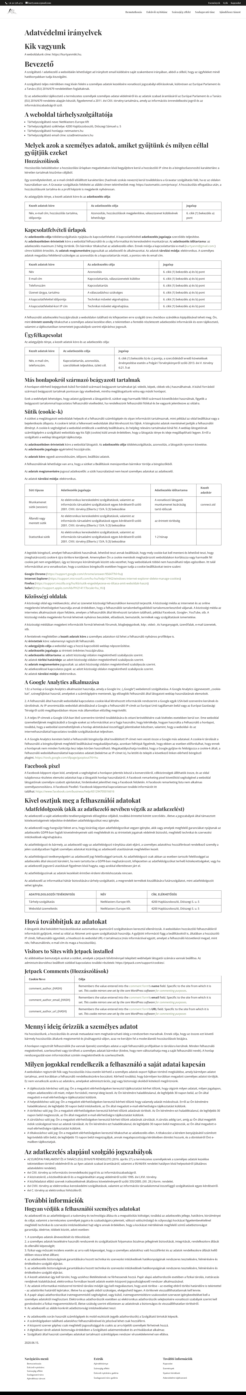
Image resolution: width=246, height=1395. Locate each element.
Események (214, 3)
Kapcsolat (236, 3)
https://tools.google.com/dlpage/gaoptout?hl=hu (66, 757)
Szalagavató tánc (205, 12)
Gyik (225, 3)
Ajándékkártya (101, 1363)
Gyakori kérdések (171, 1373)
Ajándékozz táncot (230, 12)
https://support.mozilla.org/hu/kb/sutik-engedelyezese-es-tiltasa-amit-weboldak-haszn (92, 583)
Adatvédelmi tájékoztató (175, 1377)
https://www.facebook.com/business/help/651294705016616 (75, 791)
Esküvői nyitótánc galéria (106, 1373)
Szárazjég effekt (181, 12)
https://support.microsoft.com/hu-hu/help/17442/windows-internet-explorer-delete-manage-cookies (114, 578)
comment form (139, 986)
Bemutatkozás (133, 12)
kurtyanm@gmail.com (200, 246)
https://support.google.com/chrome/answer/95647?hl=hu (84, 574)
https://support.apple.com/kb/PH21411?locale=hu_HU (69, 588)
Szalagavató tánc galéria (106, 1377)
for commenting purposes (170, 991)
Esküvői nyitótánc (156, 12)
